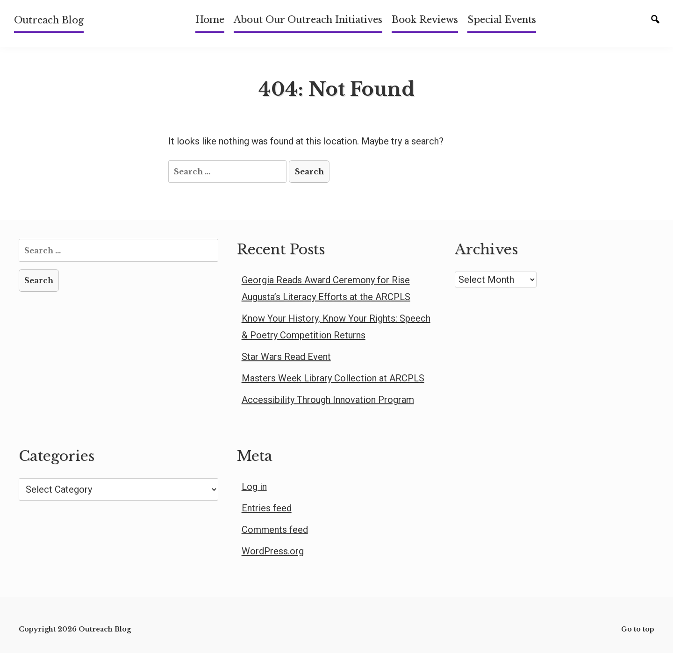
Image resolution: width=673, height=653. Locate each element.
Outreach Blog (49, 20)
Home (209, 19)
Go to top (637, 629)
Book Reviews (425, 19)
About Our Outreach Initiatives (308, 19)
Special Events (501, 19)
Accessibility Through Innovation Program (328, 399)
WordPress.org (273, 551)
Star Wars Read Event (286, 356)
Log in (254, 486)
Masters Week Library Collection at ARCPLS (333, 378)
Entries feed (267, 508)
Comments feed (275, 529)
